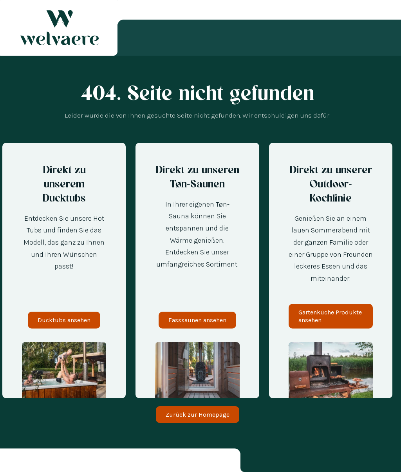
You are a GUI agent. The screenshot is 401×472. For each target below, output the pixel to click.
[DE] (12, 461)
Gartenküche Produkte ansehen (330, 316)
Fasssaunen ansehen (197, 320)
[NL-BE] (27, 461)
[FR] (43, 461)
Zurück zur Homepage (197, 414)
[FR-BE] (35, 461)
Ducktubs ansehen (64, 320)
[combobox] (12, 461)
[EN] (51, 461)
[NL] (19, 461)
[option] (19, 461)
